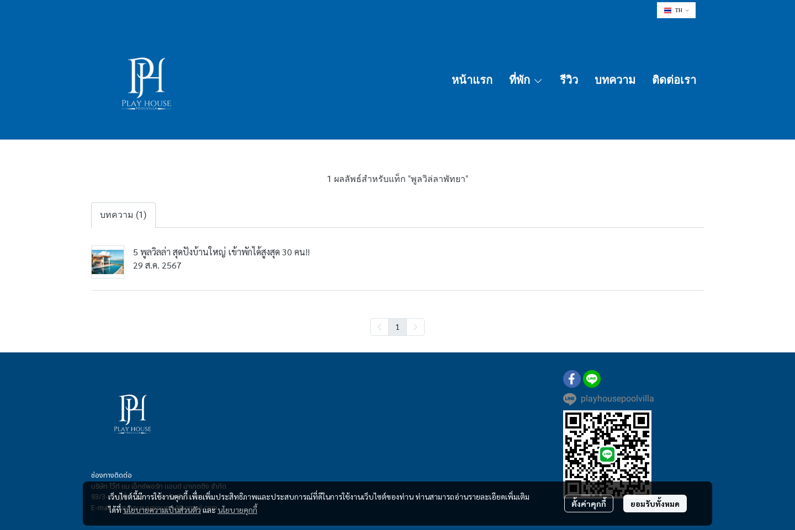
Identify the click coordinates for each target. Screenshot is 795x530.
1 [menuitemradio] (397, 326)
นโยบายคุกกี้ (237, 510)
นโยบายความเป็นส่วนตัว (162, 510)
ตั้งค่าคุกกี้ (588, 503)
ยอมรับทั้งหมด (655, 503)
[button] (676, 10)
